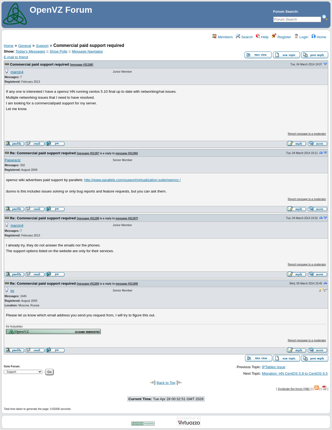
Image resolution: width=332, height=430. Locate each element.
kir (12, 291)
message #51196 (81, 64)
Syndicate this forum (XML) (294, 388)
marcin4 (17, 72)
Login (301, 37)
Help (262, 37)
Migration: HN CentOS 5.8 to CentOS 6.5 (295, 373)
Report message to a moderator (307, 133)
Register (281, 37)
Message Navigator (87, 51)
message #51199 (88, 218)
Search (244, 37)
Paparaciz (13, 160)
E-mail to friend (16, 57)
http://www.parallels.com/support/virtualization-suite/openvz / (132, 180)
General (24, 46)
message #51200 (88, 283)
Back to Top (166, 383)
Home (318, 37)
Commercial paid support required (39, 64)
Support (42, 46)
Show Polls (58, 51)
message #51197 (88, 153)
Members (222, 37)
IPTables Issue (273, 367)
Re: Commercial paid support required (43, 153)
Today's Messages (30, 51)
